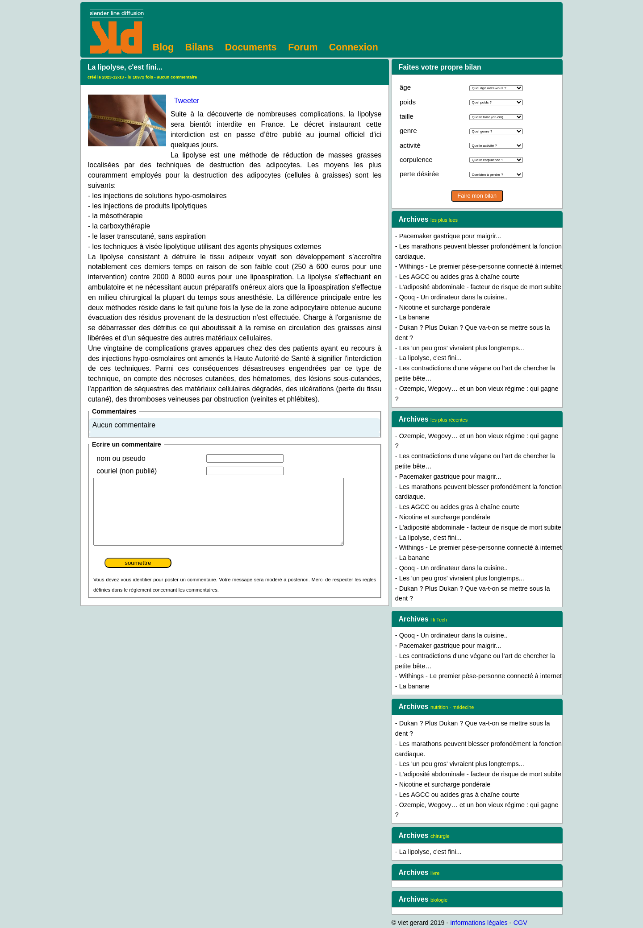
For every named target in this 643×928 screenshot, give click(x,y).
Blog (163, 47)
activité (410, 145)
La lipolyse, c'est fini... (430, 357)
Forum (302, 47)
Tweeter (186, 100)
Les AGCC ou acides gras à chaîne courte (459, 276)
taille (406, 116)
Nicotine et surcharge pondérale (445, 307)
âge (405, 87)
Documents (251, 47)
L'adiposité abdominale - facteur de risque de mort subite (480, 286)
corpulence (416, 159)
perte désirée (419, 174)
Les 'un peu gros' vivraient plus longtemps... (461, 348)
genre (408, 130)
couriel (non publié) (126, 471)
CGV (520, 922)
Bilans (199, 47)
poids (408, 102)
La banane (414, 317)
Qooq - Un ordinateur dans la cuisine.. (453, 297)
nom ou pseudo (120, 458)
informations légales (478, 922)
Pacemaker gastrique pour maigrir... (450, 236)
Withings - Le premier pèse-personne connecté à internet (480, 266)
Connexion (353, 47)
